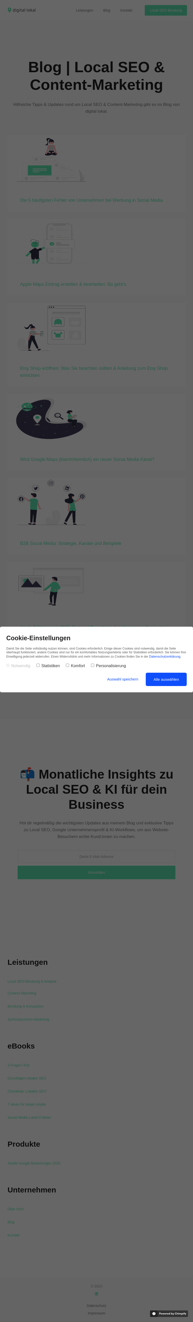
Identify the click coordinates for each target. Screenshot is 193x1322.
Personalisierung (108, 665)
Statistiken (48, 665)
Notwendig (18, 665)
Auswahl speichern (122, 678)
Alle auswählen (166, 678)
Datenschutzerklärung (163, 656)
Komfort (75, 665)
